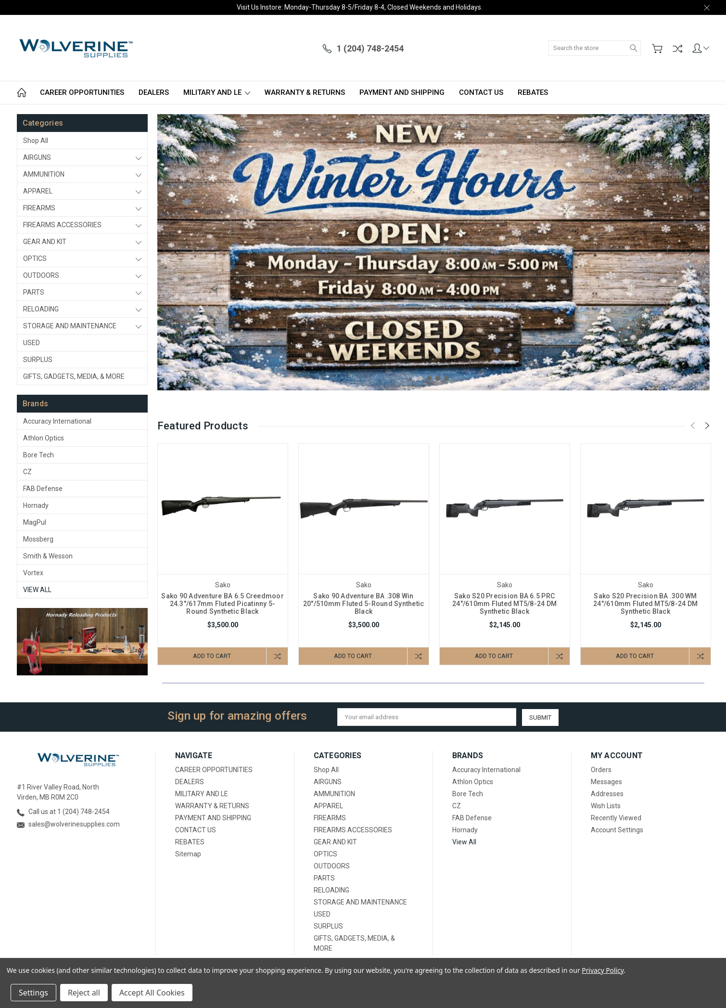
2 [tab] (429, 378)
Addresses (607, 794)
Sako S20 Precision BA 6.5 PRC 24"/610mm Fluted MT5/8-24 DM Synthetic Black (504, 603)
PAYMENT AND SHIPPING (402, 92)
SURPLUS (37, 359)
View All (37, 590)
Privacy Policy (603, 970)
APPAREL (37, 191)
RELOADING (41, 309)
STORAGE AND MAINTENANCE (69, 326)
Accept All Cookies (152, 992)
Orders (601, 770)
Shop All (35, 140)
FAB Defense (43, 488)
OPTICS (35, 258)
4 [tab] (446, 378)
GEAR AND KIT (44, 242)
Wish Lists (606, 806)
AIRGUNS (37, 157)
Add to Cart (211, 655)
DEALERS (154, 92)
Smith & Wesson (48, 556)
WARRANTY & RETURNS (305, 92)
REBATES (533, 92)
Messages (606, 782)
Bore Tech (38, 455)
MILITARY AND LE (216, 92)
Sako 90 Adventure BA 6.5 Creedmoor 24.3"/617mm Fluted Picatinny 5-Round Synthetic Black (222, 603)
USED (31, 343)
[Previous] (176, 252)
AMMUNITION (43, 174)
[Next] (690, 252)
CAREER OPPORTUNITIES (82, 92)
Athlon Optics (43, 438)
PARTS (33, 292)
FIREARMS (39, 208)
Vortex (33, 573)
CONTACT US (481, 92)
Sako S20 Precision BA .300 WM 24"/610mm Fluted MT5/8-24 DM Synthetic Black (645, 603)
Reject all (84, 992)
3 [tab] (437, 378)
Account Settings (617, 830)
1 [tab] (420, 378)
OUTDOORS (41, 275)
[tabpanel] (433, 252)
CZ (27, 472)
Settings (33, 992)
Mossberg (38, 539)
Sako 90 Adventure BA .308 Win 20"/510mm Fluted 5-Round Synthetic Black (363, 603)
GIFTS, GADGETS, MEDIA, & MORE (74, 376)
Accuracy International (57, 421)
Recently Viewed (616, 818)
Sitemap (188, 854)
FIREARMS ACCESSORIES (62, 225)
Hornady (36, 505)
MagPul (34, 522)
